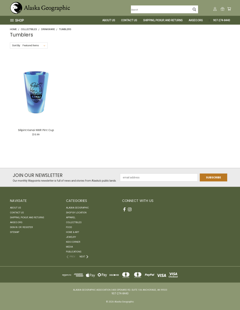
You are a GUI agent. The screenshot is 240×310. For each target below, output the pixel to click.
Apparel (70, 217)
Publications (73, 251)
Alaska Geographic (77, 207)
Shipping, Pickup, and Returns (163, 20)
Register (28, 227)
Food (69, 227)
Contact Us (129, 20)
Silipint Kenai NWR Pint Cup (36, 130)
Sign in (14, 227)
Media (69, 247)
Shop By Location (76, 212)
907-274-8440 (221, 20)
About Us (108, 20)
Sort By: (16, 45)
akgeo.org (196, 20)
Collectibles (73, 222)
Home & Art (72, 232)
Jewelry (71, 237)
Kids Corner (73, 242)
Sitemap (14, 232)
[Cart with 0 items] (229, 9)
